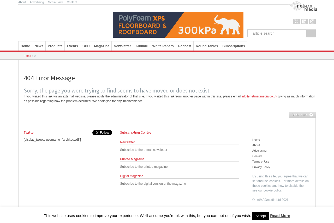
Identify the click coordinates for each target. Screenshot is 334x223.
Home (25, 46)
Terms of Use (260, 161)
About (22, 2)
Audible (141, 46)
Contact (72, 2)
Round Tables (207, 46)
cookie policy (272, 190)
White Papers (163, 46)
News (38, 46)
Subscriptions (233, 46)
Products (55, 46)
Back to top (301, 115)
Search (311, 33)
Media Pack (55, 2)
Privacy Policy (261, 167)
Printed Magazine (132, 159)
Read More (280, 215)
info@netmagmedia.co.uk (259, 96)
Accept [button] (260, 216)
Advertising (37, 2)
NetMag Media (298, 3)
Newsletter (122, 46)
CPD (86, 46)
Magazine (102, 46)
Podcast (185, 46)
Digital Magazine (131, 176)
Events (72, 46)
